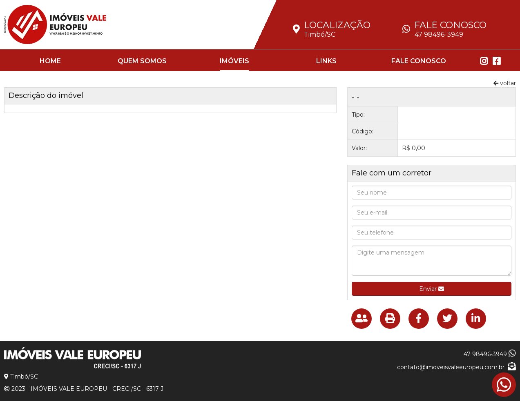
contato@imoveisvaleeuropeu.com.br (456, 367)
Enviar (431, 288)
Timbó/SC (319, 34)
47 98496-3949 (439, 34)
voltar (504, 83)
